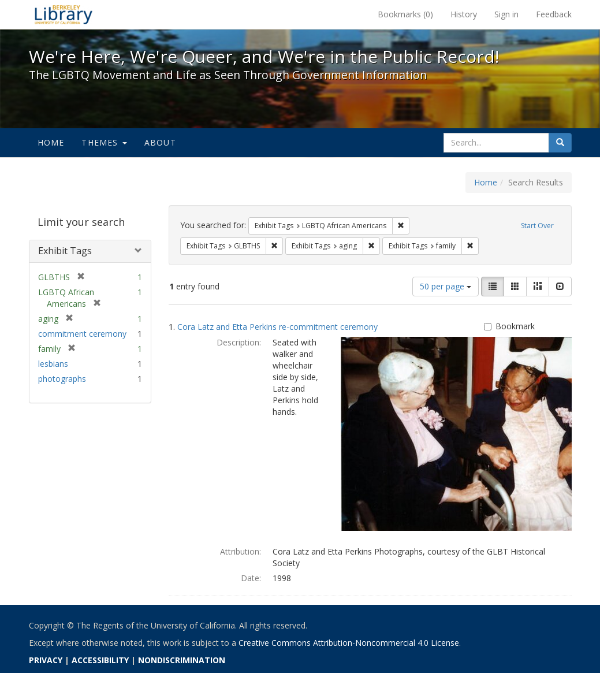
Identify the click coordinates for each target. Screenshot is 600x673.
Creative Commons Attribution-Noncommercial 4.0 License (348, 642)
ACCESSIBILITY (100, 660)
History (463, 14)
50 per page (445, 286)
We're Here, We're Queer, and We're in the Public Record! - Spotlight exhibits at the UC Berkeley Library (63, 14)
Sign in (506, 14)
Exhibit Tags (65, 250)
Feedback (554, 14)
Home (51, 142)
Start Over (537, 225)
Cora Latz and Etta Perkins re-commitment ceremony (277, 326)
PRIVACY (45, 660)
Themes (103, 142)
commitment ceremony (82, 333)
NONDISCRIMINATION (181, 660)
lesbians (53, 363)
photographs (62, 378)
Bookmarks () (405, 14)
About (160, 142)
